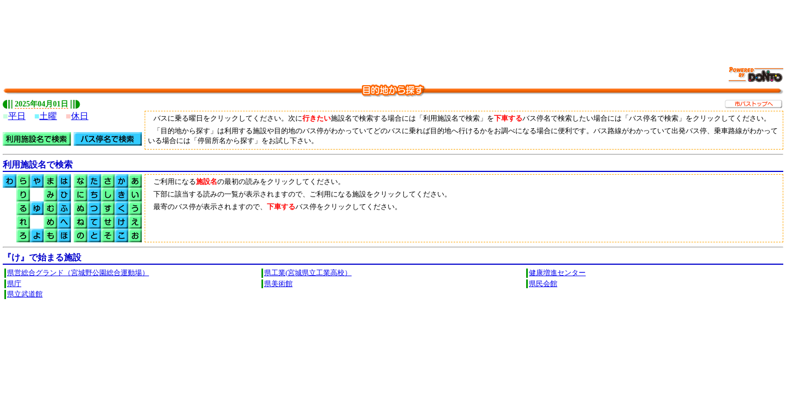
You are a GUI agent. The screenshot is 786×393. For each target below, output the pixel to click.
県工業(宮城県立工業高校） (308, 273)
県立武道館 (25, 294)
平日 (17, 116)
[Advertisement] (393, 27)
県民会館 (543, 284)
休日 (79, 116)
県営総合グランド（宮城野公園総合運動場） (78, 273)
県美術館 (278, 284)
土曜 (48, 116)
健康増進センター (557, 273)
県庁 (14, 284)
